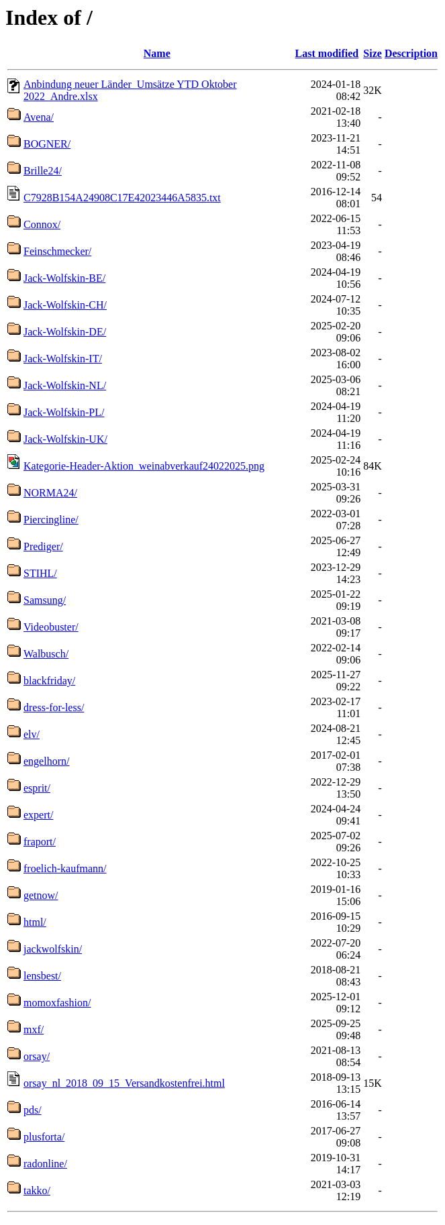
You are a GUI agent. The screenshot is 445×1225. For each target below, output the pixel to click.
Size (372, 53)
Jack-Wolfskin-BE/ (64, 278)
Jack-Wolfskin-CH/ (65, 305)
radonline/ (45, 1163)
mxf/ (33, 1029)
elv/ (31, 734)
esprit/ (36, 788)
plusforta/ (43, 1136)
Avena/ (38, 117)
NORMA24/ (50, 492)
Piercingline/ (51, 519)
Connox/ (41, 224)
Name (157, 53)
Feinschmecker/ (57, 251)
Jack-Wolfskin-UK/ (65, 439)
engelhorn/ (46, 761)
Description (411, 53)
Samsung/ (44, 600)
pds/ (32, 1110)
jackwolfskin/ (52, 949)
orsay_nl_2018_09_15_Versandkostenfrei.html (124, 1083)
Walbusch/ (45, 653)
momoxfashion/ (57, 1002)
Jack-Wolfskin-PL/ (63, 412)
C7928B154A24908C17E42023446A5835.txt (122, 197)
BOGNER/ (46, 144)
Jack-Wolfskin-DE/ (64, 331)
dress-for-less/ (53, 707)
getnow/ (40, 895)
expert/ (38, 814)
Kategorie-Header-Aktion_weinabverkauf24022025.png (143, 466)
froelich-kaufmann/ (65, 868)
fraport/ (39, 841)
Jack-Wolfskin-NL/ (64, 385)
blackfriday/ (49, 680)
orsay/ (36, 1056)
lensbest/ (42, 975)
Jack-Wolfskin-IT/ (62, 358)
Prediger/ (43, 546)
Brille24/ (42, 170)
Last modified (327, 53)
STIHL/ (40, 573)
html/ (34, 922)
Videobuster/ (51, 627)
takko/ (36, 1190)
